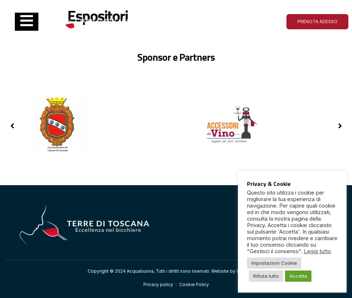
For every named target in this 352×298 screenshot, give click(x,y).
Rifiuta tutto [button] (266, 276)
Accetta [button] (298, 276)
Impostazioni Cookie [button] (274, 263)
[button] (340, 126)
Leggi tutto (317, 251)
